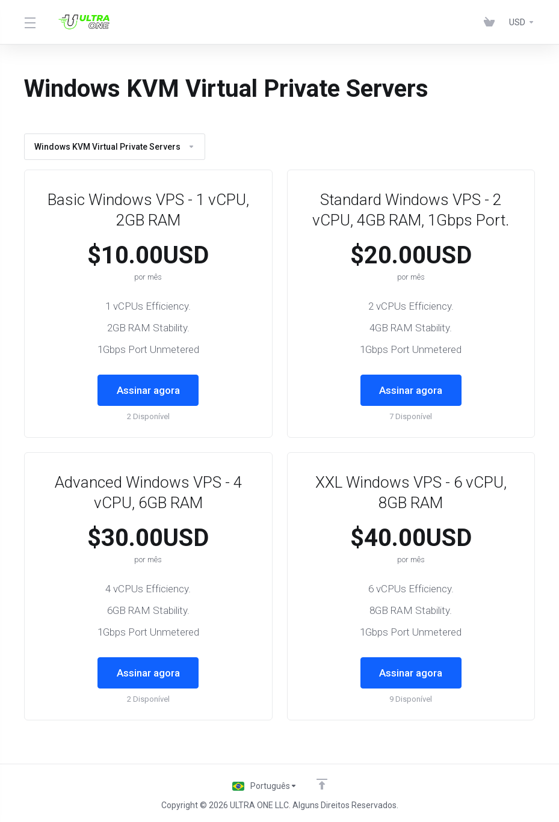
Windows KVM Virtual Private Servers (114, 147)
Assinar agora (148, 390)
